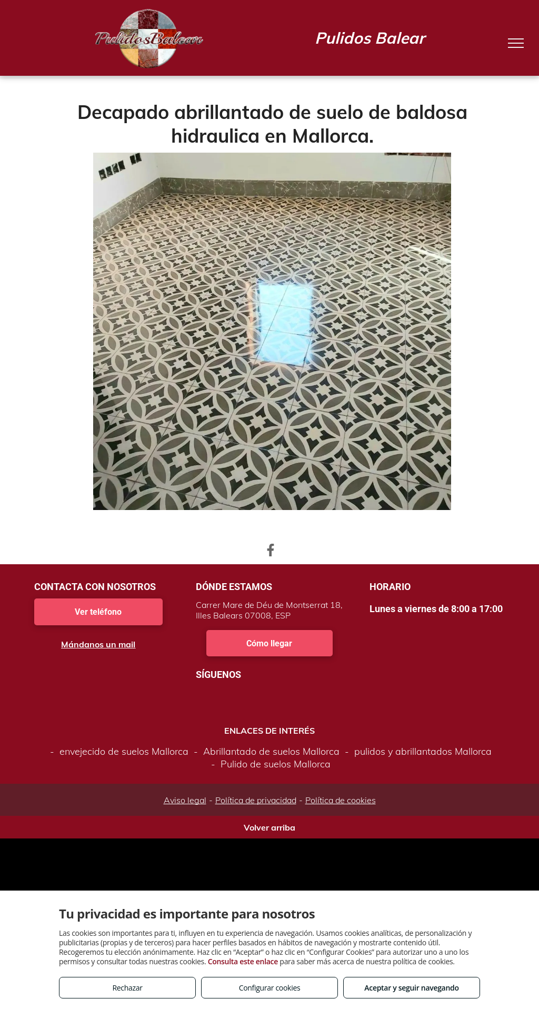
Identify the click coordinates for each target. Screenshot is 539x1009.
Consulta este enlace (243, 961)
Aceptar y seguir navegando (411, 988)
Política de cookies (340, 800)
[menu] (516, 43)
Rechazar (127, 988)
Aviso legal (185, 800)
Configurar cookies (270, 988)
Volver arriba (269, 827)
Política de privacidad (255, 800)
